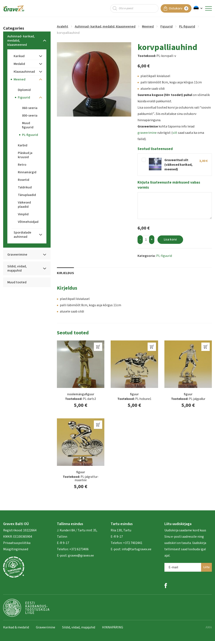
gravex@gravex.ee (81, 555)
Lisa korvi (170, 239)
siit (175, 132)
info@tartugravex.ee (136, 549)
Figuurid (166, 26)
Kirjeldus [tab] (65, 273)
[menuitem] (198, 8)
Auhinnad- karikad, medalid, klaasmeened (105, 26)
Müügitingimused (15, 549)
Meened (148, 26)
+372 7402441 (132, 543)
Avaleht (62, 26)
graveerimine (147, 132)
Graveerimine (45, 627)
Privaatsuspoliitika (16, 543)
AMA (209, 627)
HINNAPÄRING (112, 627)
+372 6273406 (79, 549)
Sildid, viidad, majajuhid (78, 627)
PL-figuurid (187, 26)
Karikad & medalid (16, 627)
